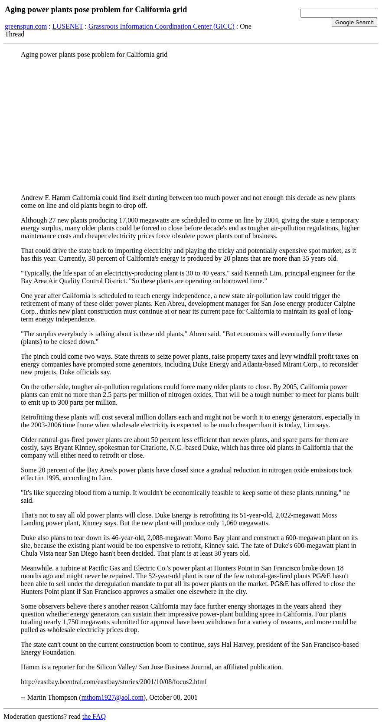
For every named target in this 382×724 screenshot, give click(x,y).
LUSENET (67, 26)
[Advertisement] (191, 126)
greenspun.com (26, 26)
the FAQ (94, 716)
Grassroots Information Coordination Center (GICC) (161, 26)
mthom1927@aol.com (113, 697)
